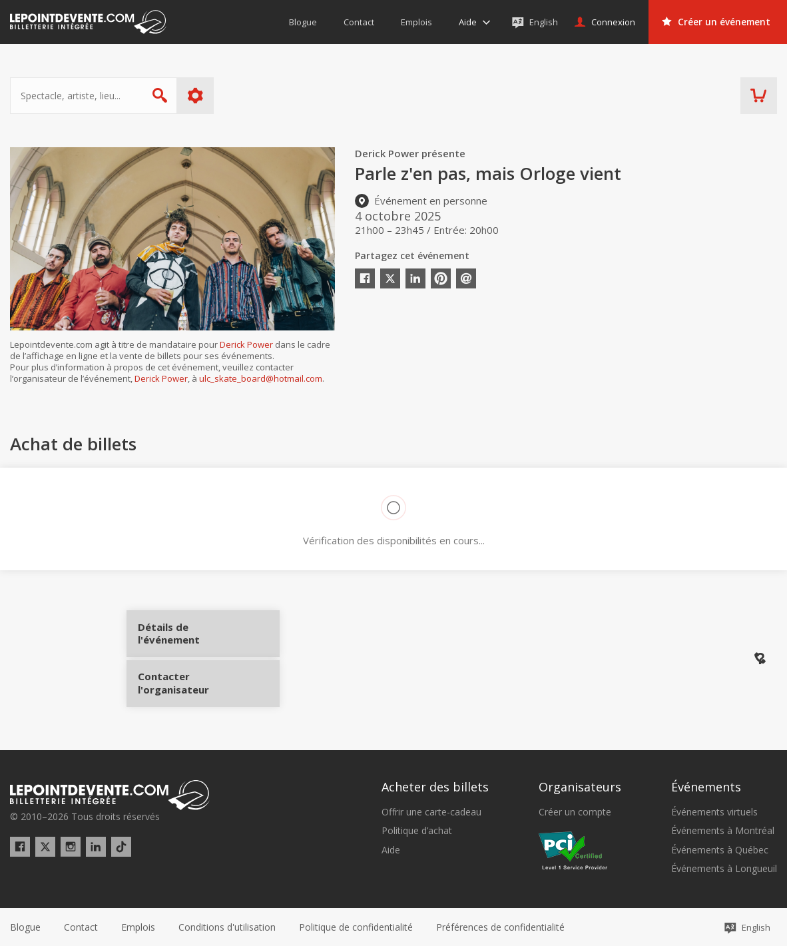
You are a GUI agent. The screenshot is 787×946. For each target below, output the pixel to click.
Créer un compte (575, 811)
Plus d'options (195, 95)
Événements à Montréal (722, 830)
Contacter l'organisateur (188, 678)
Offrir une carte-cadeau (431, 811)
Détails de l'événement (188, 638)
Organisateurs (580, 785)
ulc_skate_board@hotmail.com (260, 378)
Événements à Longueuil (724, 868)
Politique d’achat (417, 830)
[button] (500, 927)
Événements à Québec (719, 849)
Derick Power (246, 344)
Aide (391, 849)
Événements (706, 785)
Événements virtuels (714, 811)
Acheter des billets (435, 785)
